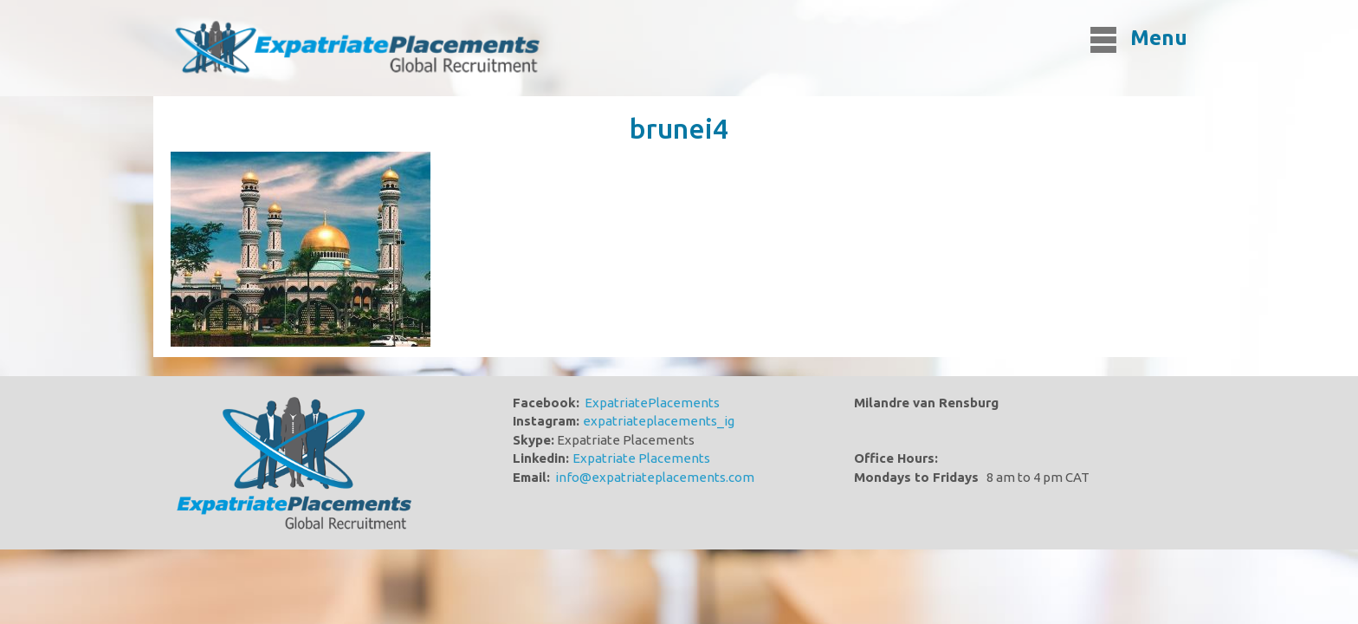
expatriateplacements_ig (658, 420)
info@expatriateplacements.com (654, 477)
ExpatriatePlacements (652, 402)
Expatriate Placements (641, 458)
